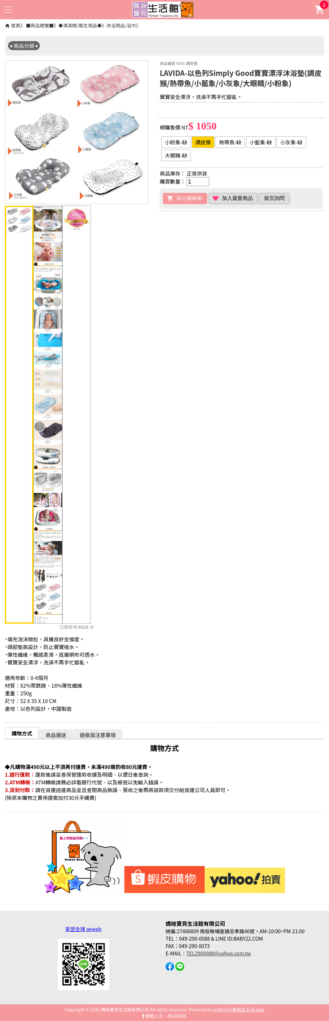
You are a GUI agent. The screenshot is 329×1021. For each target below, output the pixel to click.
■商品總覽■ (40, 25)
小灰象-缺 (291, 142)
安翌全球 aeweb (83, 928)
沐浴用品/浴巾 (121, 25)
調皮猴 (203, 142)
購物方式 (22, 733)
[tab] (22, 733)
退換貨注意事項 (98, 735)
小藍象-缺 (261, 142)
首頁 (15, 25)
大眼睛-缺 (176, 155)
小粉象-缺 (176, 142)
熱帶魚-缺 (230, 142)
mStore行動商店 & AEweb (238, 1009)
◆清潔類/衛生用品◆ (80, 25)
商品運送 (56, 735)
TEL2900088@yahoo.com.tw (218, 953)
